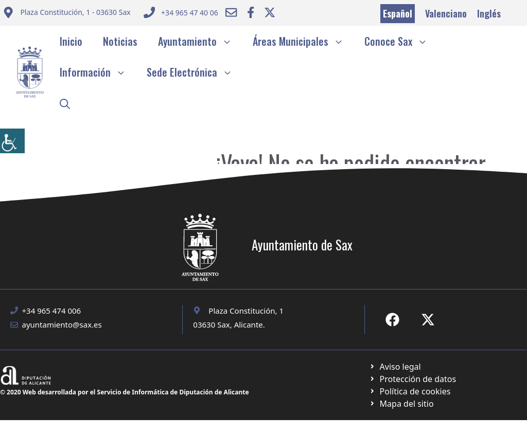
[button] (64, 102)
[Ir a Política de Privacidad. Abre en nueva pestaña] (395, 366)
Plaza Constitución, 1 (246, 310)
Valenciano (446, 13)
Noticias (120, 41)
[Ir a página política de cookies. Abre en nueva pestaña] (412, 379)
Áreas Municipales (303, 41)
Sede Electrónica (195, 72)
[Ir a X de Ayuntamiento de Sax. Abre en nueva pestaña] (428, 319)
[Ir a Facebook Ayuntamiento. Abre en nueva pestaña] (250, 12)
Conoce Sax (401, 41)
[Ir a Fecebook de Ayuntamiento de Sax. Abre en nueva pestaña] (392, 319)
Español (397, 13)
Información (98, 72)
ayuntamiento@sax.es (62, 324)
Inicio (71, 41)
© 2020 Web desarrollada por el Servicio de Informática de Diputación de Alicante (124, 392)
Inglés (489, 13)
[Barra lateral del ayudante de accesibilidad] (12, 141)
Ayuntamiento (200, 41)
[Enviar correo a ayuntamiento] (66, 13)
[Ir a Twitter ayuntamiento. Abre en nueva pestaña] (269, 12)
